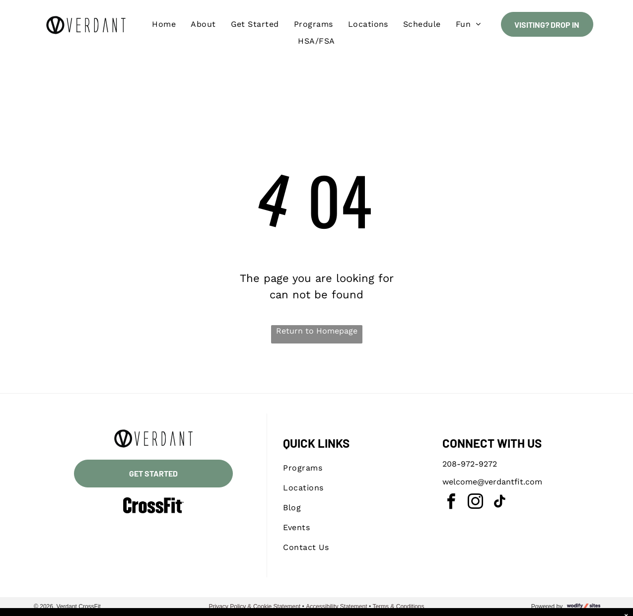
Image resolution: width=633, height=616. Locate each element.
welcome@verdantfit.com (492, 481)
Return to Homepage (316, 331)
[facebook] (451, 503)
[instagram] (476, 503)
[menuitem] (163, 24)
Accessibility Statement (336, 606)
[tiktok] (500, 503)
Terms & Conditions (398, 606)
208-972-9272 (469, 464)
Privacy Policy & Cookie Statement (255, 606)
